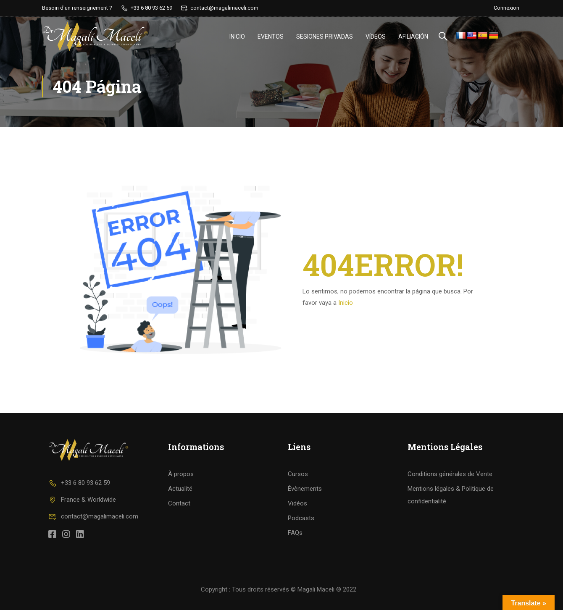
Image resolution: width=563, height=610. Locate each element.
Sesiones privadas (324, 36)
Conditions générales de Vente (450, 474)
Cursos (298, 474)
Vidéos (297, 503)
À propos (181, 474)
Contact (179, 503)
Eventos (271, 36)
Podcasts (301, 518)
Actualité (180, 488)
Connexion (506, 8)
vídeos (376, 36)
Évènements (305, 488)
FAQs (295, 533)
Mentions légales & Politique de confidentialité (451, 495)
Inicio (237, 36)
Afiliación (413, 36)
